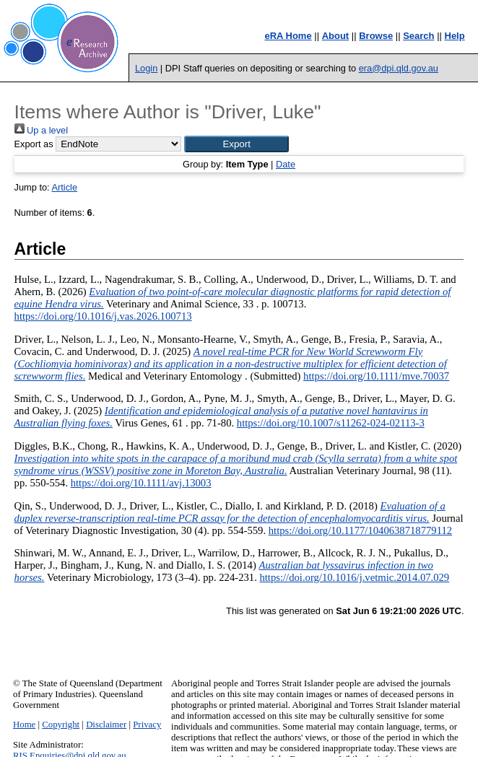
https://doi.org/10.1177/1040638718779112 (360, 530)
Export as (33, 144)
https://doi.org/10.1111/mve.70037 (376, 376)
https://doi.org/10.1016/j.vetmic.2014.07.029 (354, 577)
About (335, 35)
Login (146, 68)
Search (418, 35)
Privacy (147, 724)
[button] (236, 144)
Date (285, 164)
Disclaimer (106, 724)
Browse (376, 35)
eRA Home (287, 35)
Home (24, 724)
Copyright (60, 724)
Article (64, 187)
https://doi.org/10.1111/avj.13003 (141, 483)
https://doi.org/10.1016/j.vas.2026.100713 (103, 316)
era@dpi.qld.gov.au (398, 68)
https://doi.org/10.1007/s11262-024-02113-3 (331, 423)
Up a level (41, 130)
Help (455, 35)
